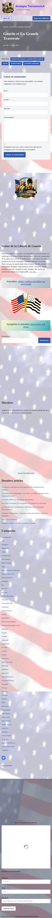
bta (3, 585)
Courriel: (26, 900)
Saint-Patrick (6, 721)
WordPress (33, 823)
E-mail (6, 100)
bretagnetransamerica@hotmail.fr (26, 916)
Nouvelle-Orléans (8, 680)
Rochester (5, 706)
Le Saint (5, 647)
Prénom (5, 878)
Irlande (4, 636)
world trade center (8, 747)
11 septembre (7, 537)
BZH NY (5, 589)
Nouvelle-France (7, 677)
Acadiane (5, 544)
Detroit (4, 614)
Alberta (4, 552)
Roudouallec (6, 710)
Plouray (4, 688)
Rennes (4, 699)
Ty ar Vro (5, 739)
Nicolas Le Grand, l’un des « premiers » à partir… (19, 523)
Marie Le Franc (7, 662)
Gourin (5, 63)
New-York (5, 673)
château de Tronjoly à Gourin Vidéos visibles (27, 59)
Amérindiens (6, 559)
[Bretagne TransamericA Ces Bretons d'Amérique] (23, 8)
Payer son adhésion (41, 18)
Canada (4, 592)
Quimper (5, 695)
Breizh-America (7, 578)
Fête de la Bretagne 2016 (11, 625)
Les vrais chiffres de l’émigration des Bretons (18, 500)
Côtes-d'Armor (7, 611)
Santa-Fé (5, 728)
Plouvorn (5, 691)
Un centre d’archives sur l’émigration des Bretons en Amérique (24, 503)
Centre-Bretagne (8, 596)
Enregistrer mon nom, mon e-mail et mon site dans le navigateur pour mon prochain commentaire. (23, 148)
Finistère (5, 629)
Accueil (5, 27)
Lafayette (5, 640)
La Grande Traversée (31, 63)
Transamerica (6, 735)
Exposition (5, 618)
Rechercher (6, 336)
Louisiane (5, 658)
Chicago (5, 600)
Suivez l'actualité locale (26, 473)
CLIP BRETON (7, 603)
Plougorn (5, 684)
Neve (16, 823)
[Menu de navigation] (6, 18)
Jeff (7, 45)
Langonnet (5, 644)
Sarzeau (5, 732)
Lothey (4, 655)
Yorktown (5, 750)
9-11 (3, 541)
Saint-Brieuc (6, 713)
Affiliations (5, 548)
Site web (7, 108)
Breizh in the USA (8, 574)
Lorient (4, 651)
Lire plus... (33, 272)
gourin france (16, 63)
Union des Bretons (8, 743)
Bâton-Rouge (6, 563)
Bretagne (5, 581)
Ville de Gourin (7, 765)
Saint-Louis (6, 717)
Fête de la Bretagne (9, 622)
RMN (3, 702)
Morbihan (5, 669)
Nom (6, 91)
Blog (3, 567)
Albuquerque (6, 556)
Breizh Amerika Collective (11, 570)
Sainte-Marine (7, 724)
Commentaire (9, 117)
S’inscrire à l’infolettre (9, 519)
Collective (5, 607)
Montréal (5, 666)
